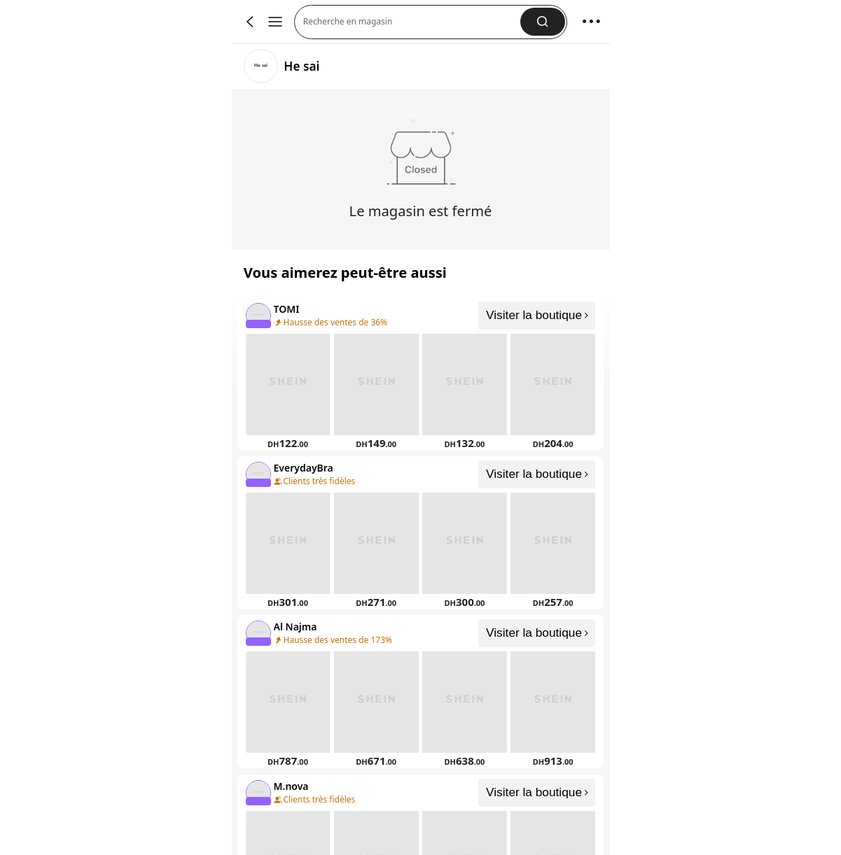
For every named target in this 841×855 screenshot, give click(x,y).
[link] (260, 66)
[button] (542, 22)
